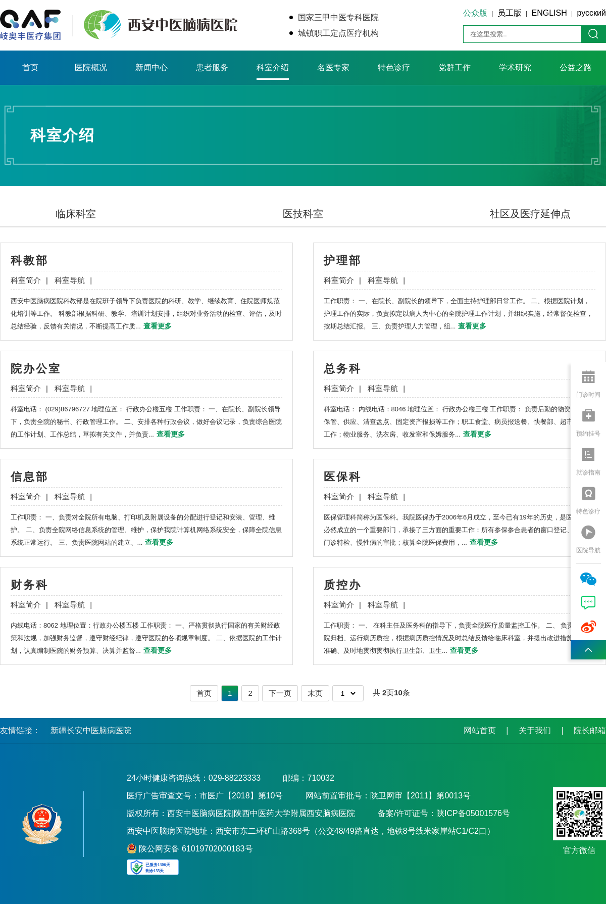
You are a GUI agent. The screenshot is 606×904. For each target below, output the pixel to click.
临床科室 (76, 213)
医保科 (343, 476)
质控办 (343, 585)
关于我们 (535, 730)
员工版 (509, 13)
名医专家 (333, 67)
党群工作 (454, 67)
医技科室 (303, 213)
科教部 (29, 260)
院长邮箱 (590, 730)
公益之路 (576, 67)
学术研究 (515, 67)
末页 (315, 693)
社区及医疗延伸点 (530, 213)
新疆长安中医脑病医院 (90, 730)
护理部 (343, 260)
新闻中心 (151, 67)
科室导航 (73, 280)
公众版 (475, 13)
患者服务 (212, 67)
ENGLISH (549, 13)
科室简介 (29, 280)
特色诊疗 (394, 67)
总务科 (343, 368)
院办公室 (36, 368)
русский (591, 13)
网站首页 (480, 730)
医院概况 (91, 67)
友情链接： (20, 730)
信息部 (29, 476)
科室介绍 (273, 67)
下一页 (280, 693)
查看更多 (157, 326)
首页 (30, 67)
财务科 (29, 585)
